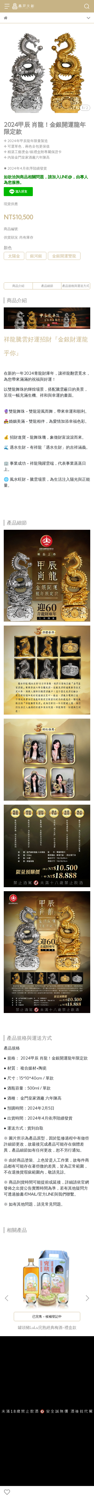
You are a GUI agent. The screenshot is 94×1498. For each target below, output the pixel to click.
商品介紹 (18, 286)
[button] (87, 1298)
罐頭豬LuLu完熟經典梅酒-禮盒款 (47, 1327)
